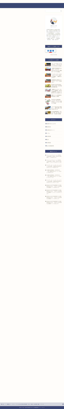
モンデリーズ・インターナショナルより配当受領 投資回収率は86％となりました (54, 166)
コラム (48, 133)
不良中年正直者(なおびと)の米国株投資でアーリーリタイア (32, 6)
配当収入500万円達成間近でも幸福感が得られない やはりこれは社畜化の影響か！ (54, 186)
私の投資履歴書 (50, 146)
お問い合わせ (25, 1)
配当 (48, 139)
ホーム (10, 1)
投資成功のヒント (51, 130)
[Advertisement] (22, 48)
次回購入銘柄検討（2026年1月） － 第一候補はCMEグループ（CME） (54, 170)
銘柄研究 (49, 127)
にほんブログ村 (7, 229)
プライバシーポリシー (40, 1)
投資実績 (49, 136)
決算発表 (5, 12)
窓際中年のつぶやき (51, 123)
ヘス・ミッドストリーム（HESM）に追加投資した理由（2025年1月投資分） (54, 156)
